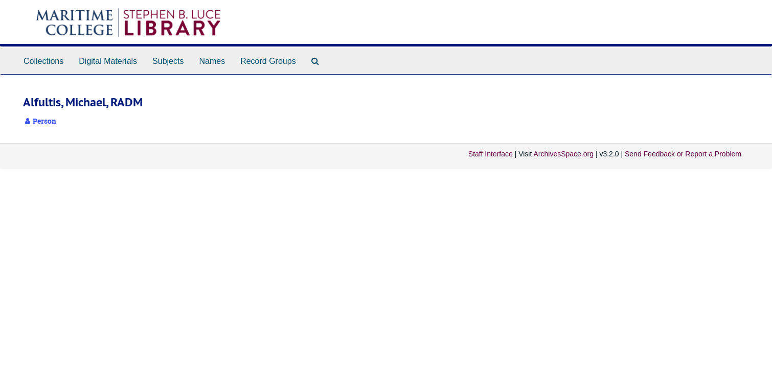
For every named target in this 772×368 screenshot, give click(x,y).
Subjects (168, 61)
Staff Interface (490, 154)
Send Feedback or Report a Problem (683, 154)
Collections (43, 61)
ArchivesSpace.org (563, 154)
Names (212, 61)
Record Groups (268, 61)
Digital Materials (108, 61)
